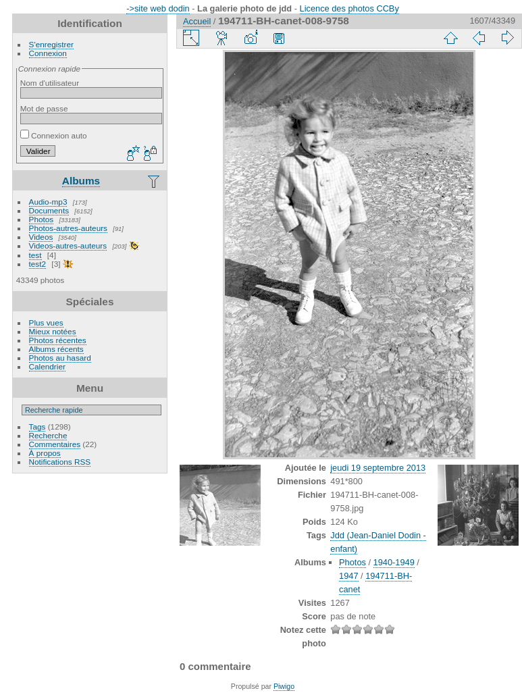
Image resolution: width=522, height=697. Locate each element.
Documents (49, 210)
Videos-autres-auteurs (68, 245)
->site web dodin (158, 8)
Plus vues (46, 322)
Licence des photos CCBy (349, 8)
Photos (41, 219)
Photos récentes (57, 340)
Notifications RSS (60, 461)
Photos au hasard (60, 357)
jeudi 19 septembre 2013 (377, 468)
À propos (45, 452)
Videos (41, 236)
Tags (37, 426)
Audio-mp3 (48, 201)
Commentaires (55, 444)
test (35, 255)
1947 (348, 576)
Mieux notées (52, 331)
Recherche (48, 435)
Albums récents (56, 348)
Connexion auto (53, 135)
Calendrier (47, 366)
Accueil (197, 21)
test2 (38, 263)
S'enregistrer (51, 44)
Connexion (48, 53)
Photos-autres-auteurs (68, 228)
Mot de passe (44, 108)
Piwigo (283, 686)
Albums (81, 180)
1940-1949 (394, 562)
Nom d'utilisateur (49, 82)
